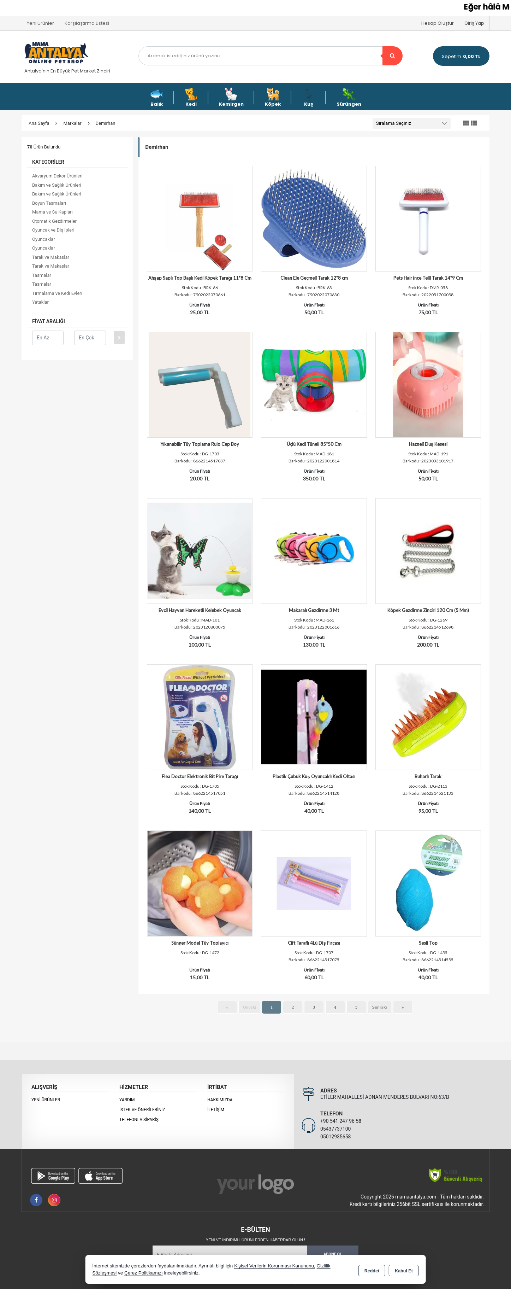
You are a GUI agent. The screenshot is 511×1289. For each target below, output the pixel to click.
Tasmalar (41, 275)
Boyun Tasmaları (49, 203)
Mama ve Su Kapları (52, 212)
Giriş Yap (474, 23)
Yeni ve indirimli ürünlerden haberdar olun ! (255, 1240)
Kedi (191, 97)
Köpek (273, 97)
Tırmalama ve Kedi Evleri (57, 293)
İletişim (215, 1109)
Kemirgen (231, 97)
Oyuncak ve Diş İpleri (53, 230)
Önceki (249, 1007)
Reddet (371, 1269)
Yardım (127, 1099)
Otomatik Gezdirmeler (54, 221)
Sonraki (379, 1007)
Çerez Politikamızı (143, 1273)
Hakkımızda (219, 1099)
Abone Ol (332, 1254)
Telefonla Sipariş (139, 1119)
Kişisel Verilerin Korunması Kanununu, (274, 1265)
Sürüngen (349, 97)
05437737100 (335, 1129)
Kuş (308, 97)
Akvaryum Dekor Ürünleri (57, 176)
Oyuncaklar (43, 239)
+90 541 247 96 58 (340, 1121)
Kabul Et (404, 1269)
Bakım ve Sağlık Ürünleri (56, 185)
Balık (156, 97)
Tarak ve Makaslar (50, 257)
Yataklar (40, 302)
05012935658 (335, 1136)
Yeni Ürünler (45, 1099)
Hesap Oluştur (437, 23)
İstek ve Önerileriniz (142, 1109)
